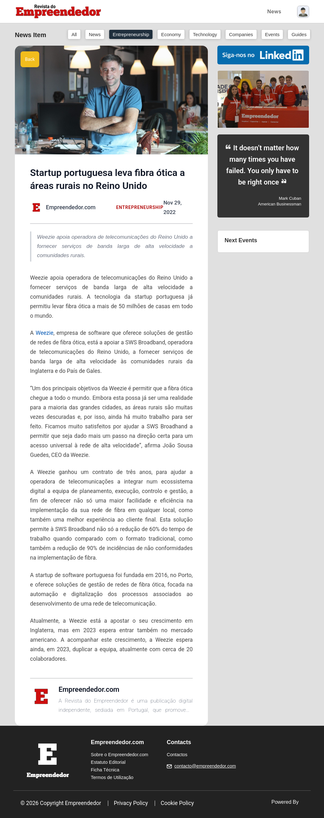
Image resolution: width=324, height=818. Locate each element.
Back (30, 59)
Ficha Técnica (105, 769)
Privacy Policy (131, 803)
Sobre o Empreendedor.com (119, 754)
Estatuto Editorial (108, 762)
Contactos (177, 754)
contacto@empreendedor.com (205, 766)
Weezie (44, 333)
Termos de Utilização (112, 777)
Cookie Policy (177, 803)
